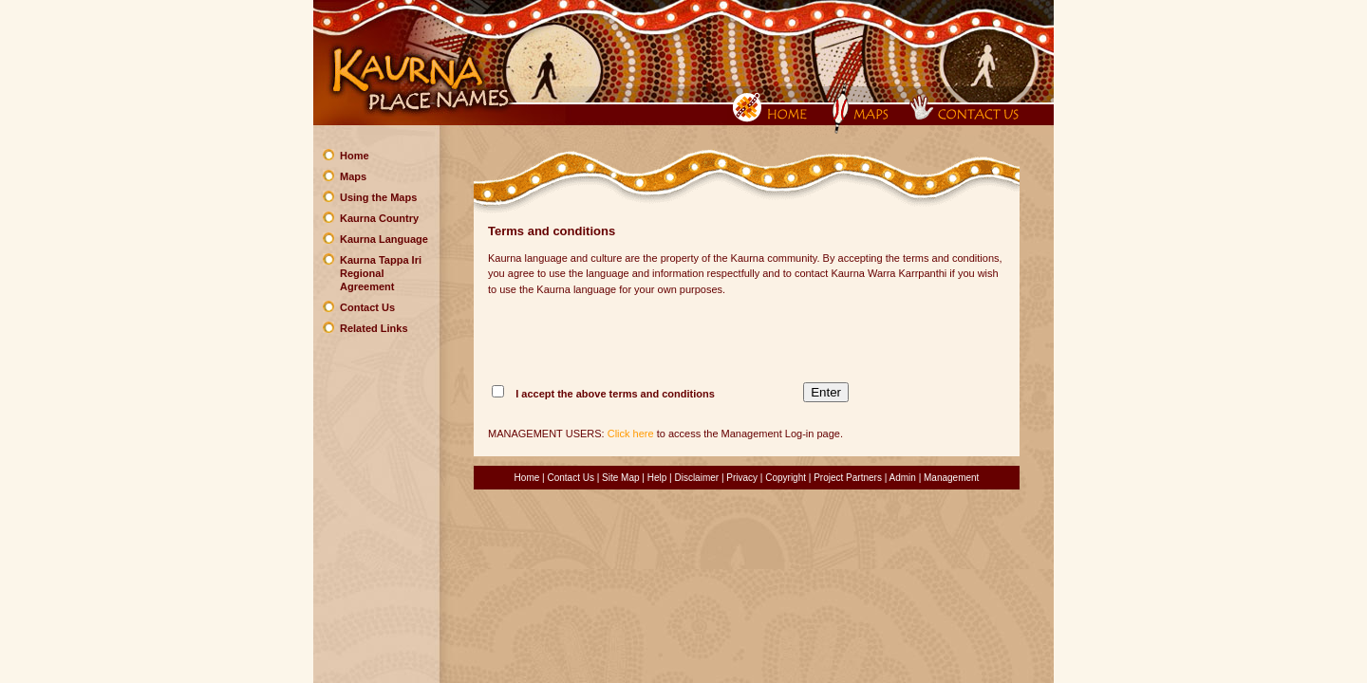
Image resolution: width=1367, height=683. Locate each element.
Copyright (785, 477)
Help (657, 477)
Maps (353, 176)
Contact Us (367, 307)
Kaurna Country (379, 218)
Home (354, 155)
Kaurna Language (384, 239)
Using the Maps (378, 197)
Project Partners (848, 477)
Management (951, 477)
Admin (902, 477)
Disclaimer (696, 477)
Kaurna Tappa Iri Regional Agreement (380, 273)
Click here (631, 433)
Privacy (742, 477)
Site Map (620, 477)
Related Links (374, 328)
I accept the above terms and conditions (615, 393)
